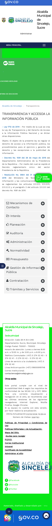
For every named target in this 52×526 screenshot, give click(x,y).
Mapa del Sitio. (12, 432)
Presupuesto (25, 260)
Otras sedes (10, 378)
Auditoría (25, 234)
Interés (25, 216)
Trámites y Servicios (25, 290)
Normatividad (25, 251)
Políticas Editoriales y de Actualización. (23, 429)
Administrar (26, 33)
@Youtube (13, 484)
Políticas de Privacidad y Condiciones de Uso (26, 424)
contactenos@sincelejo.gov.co (19, 373)
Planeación (25, 225)
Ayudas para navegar (15, 436)
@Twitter (13, 489)
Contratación (25, 281)
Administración (25, 242)
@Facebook (14, 480)
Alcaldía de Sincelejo (12, 106)
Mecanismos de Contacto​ (25, 204)
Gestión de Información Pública (25, 269)
